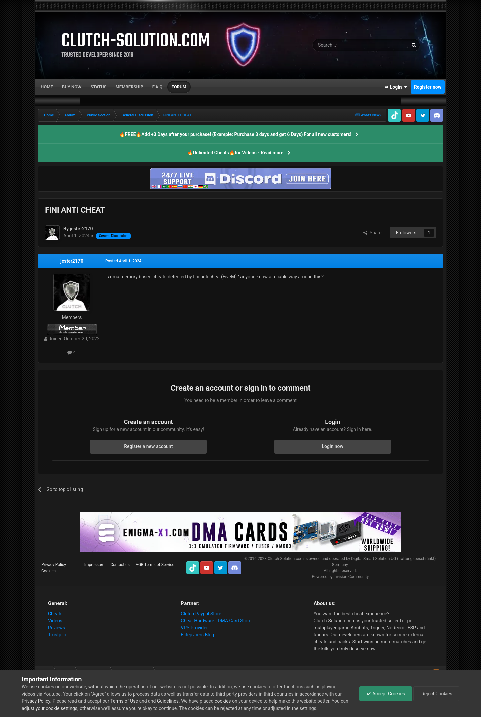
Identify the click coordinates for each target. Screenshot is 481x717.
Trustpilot (58, 634)
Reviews (56, 627)
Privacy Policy (53, 564)
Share (372, 232)
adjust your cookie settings (49, 708)
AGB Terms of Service (155, 564)
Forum (179, 86)
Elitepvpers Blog (197, 634)
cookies (223, 701)
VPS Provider (194, 627)
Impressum (94, 564)
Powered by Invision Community (340, 576)
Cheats (55, 613)
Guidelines (168, 701)
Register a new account (148, 446)
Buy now (72, 86)
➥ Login (396, 87)
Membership (129, 86)
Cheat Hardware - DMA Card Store (216, 620)
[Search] (344, 45)
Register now (427, 87)
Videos (55, 620)
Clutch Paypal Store (201, 613)
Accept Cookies (385, 693)
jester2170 (71, 261)
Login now (332, 446)
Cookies (48, 571)
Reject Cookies (436, 693)
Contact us (120, 564)
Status (99, 86)
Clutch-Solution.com (286, 558)
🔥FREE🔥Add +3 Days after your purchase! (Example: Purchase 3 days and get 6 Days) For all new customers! (235, 134)
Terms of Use (124, 701)
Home (47, 86)
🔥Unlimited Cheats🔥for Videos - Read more (235, 152)
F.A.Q (157, 86)
